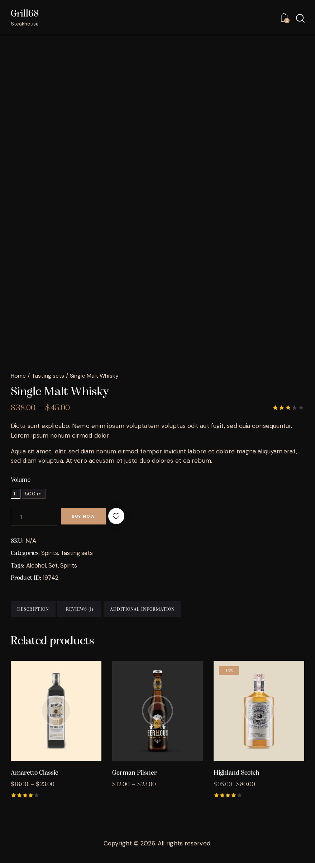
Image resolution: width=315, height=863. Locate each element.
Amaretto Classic (34, 778)
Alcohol (36, 566)
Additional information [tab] (189, 612)
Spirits (50, 554)
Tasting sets (48, 376)
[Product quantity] (34, 518)
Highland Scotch (236, 778)
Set (54, 566)
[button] (129, 518)
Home (18, 376)
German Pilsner (134, 778)
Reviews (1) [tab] (114, 612)
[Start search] (299, 18)
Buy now (88, 518)
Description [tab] (45, 612)
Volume (20, 480)
